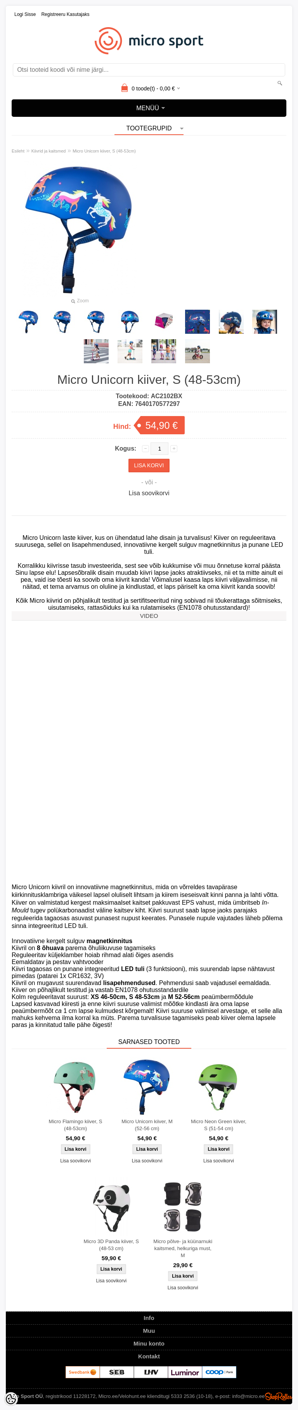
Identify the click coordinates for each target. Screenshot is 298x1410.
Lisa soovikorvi (149, 493)
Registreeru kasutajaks (65, 14)
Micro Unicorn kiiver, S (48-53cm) (104, 151)
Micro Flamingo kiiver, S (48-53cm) (75, 1125)
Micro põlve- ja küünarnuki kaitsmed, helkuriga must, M (182, 1248)
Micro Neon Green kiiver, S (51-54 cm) (218, 1125)
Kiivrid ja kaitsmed (48, 151)
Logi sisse (25, 14)
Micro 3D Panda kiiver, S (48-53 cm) (111, 1244)
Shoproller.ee (278, 1396)
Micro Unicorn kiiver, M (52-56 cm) (146, 1125)
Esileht (18, 151)
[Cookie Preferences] (11, 1399)
